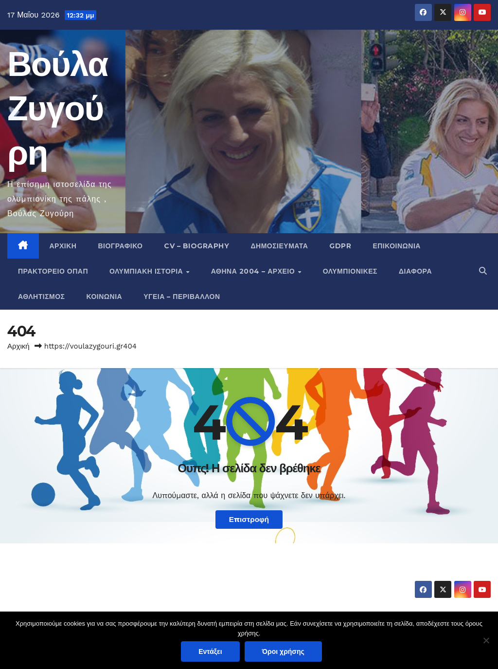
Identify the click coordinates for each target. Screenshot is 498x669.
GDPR (340, 246)
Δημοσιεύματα (279, 246)
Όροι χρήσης (283, 651)
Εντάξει (210, 651)
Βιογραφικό (120, 246)
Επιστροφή (249, 519)
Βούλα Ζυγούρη (57, 108)
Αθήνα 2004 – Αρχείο (254, 271)
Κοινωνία (105, 296)
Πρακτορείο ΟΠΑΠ (53, 271)
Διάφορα (415, 271)
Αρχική (63, 246)
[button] (483, 271)
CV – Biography (196, 246)
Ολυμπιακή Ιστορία (147, 271)
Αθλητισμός (41, 296)
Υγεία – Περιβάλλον (181, 296)
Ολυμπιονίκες (350, 271)
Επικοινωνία (397, 246)
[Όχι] (486, 640)
